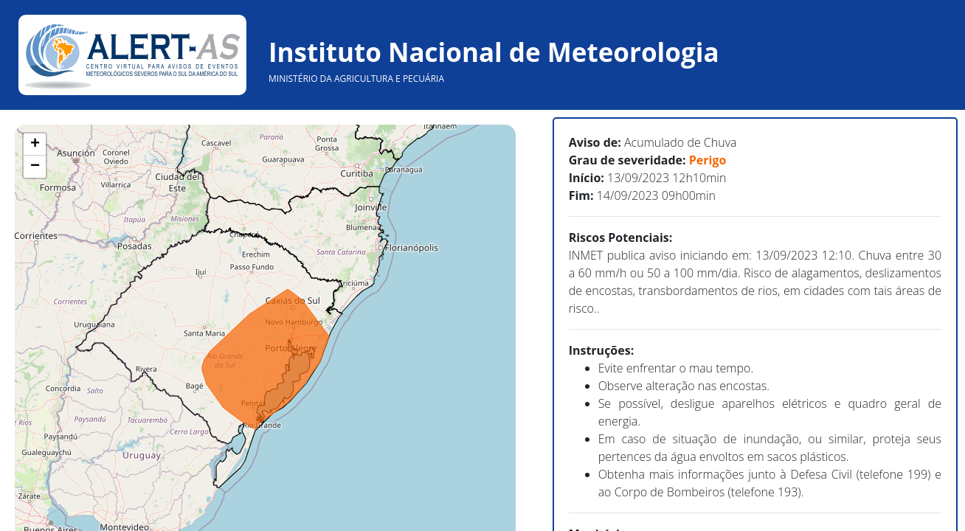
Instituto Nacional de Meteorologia (494, 52)
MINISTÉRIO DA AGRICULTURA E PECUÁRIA (356, 78)
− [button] (35, 167)
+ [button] (35, 144)
